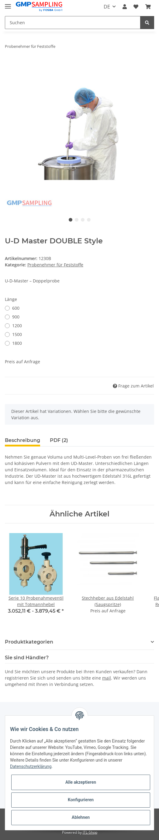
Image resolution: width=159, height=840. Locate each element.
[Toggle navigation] (8, 4)
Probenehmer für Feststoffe (55, 265)
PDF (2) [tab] (59, 440)
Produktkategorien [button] (29, 642)
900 (15, 317)
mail (106, 678)
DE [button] (107, 6)
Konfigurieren (81, 799)
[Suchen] (72, 22)
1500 (17, 334)
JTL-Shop (90, 832)
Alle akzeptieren (80, 782)
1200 (17, 325)
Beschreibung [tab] (22, 440)
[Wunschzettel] (136, 7)
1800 (17, 343)
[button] (124, 7)
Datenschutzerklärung (30, 766)
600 (15, 308)
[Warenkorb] (148, 7)
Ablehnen (81, 817)
